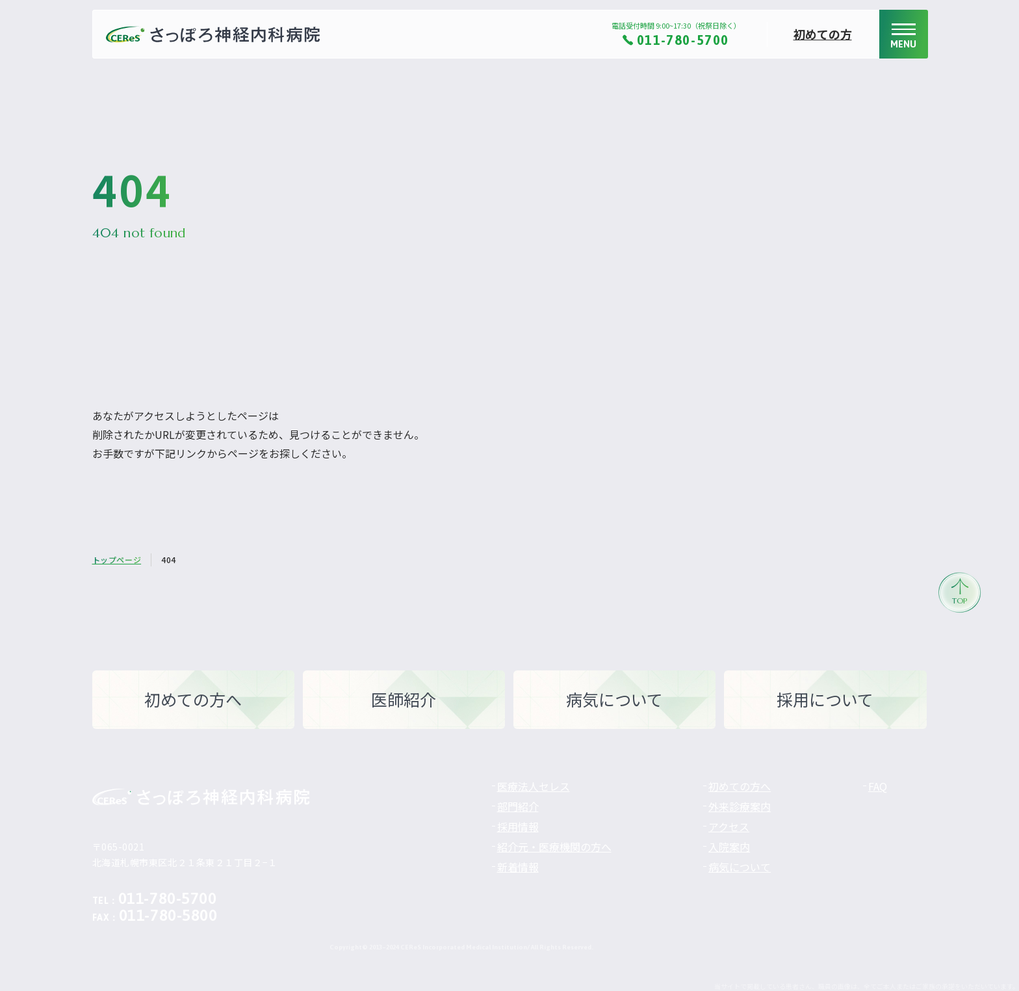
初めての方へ (739, 786)
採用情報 (518, 826)
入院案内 (729, 846)
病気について (739, 867)
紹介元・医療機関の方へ (554, 846)
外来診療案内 (739, 806)
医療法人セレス (533, 786)
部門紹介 (518, 806)
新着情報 (518, 867)
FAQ (877, 786)
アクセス (728, 826)
